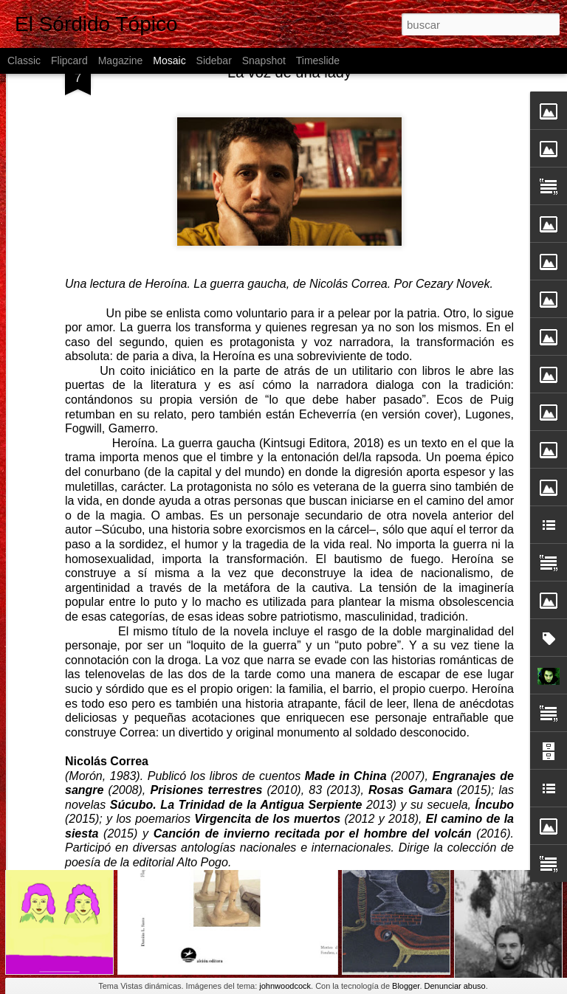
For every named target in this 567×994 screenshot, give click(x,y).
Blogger (405, 985)
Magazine (120, 60)
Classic (24, 60)
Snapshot (264, 60)
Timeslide (318, 60)
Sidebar (214, 60)
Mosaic (169, 60)
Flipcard (69, 60)
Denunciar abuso (455, 985)
